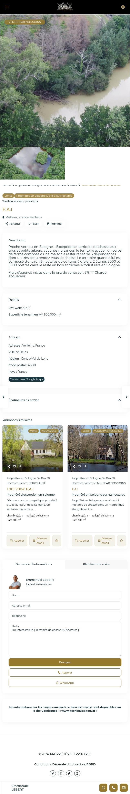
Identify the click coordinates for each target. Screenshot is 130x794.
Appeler (65, 672)
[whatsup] (61, 773)
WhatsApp (65, 682)
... (34, 509)
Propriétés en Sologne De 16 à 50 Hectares (41, 185)
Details (14, 299)
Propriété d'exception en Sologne (31, 494)
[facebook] (53, 773)
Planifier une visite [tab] (96, 564)
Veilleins (35, 217)
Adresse (14, 337)
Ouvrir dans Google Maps (26, 379)
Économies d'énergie (24, 400)
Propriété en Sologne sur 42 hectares (98, 494)
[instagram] (77, 773)
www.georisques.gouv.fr (78, 710)
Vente (73, 185)
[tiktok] (69, 773)
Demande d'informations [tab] (34, 564)
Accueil (6, 185)
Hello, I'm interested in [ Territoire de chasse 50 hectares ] (65, 639)
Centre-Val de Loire (34, 358)
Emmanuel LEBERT (40, 580)
